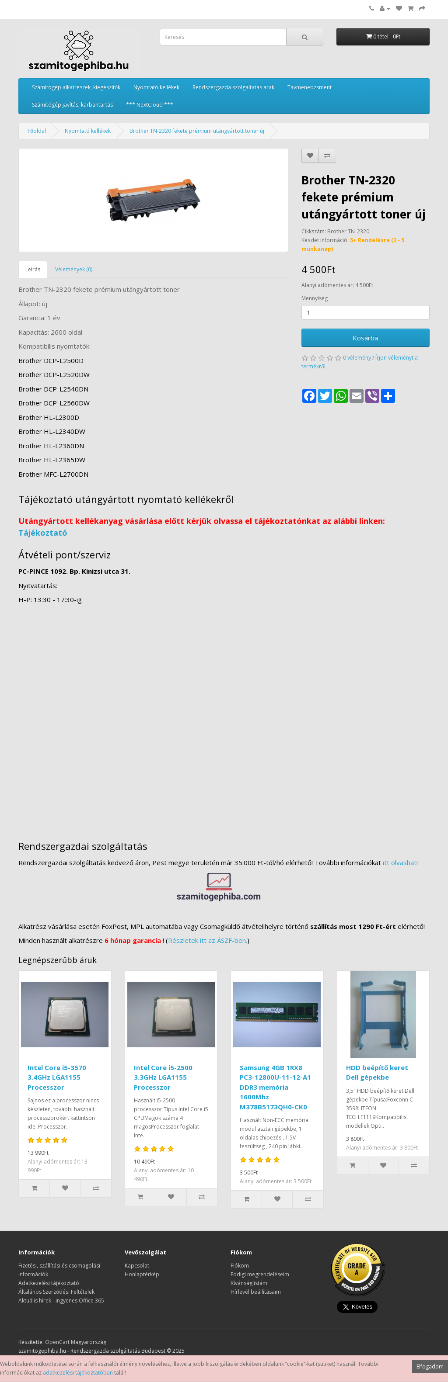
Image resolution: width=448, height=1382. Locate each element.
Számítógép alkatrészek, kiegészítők (76, 87)
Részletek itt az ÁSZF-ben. (207, 940)
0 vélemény (357, 357)
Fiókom (240, 1265)
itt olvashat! (400, 862)
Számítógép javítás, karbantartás (72, 104)
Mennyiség (314, 298)
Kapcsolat (137, 1265)
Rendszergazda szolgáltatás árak (233, 87)
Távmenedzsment (309, 87)
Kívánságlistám (249, 1283)
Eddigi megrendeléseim (260, 1274)
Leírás (32, 269)
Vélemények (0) (73, 269)
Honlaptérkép (142, 1274)
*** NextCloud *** (149, 104)
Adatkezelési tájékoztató (48, 1283)
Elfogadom (430, 1366)
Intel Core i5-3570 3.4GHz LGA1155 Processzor (57, 1077)
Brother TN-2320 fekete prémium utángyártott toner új (197, 131)
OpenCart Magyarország (75, 1342)
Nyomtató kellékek (156, 87)
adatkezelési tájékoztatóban (78, 1372)
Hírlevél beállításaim (256, 1291)
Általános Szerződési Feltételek (56, 1291)
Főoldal (37, 131)
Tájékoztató (42, 532)
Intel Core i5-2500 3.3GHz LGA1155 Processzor (163, 1077)
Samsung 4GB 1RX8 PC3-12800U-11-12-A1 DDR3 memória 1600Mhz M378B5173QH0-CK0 (275, 1087)
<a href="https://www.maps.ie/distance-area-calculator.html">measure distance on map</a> (224, 718)
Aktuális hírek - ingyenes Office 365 (61, 1300)
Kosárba (365, 337)
